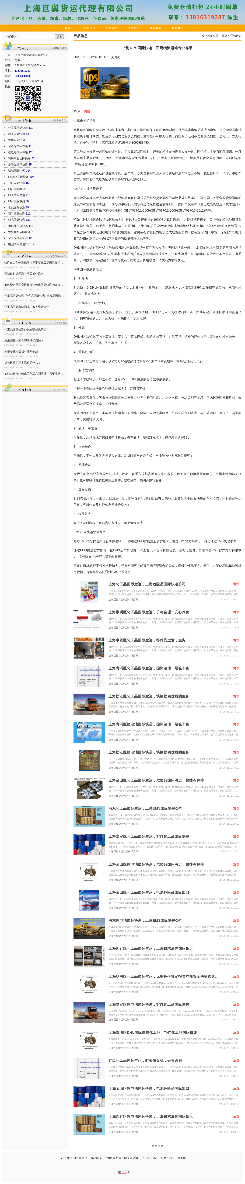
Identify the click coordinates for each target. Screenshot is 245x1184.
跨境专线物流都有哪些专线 (21, 351)
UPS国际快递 (16, 170)
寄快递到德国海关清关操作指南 (24, 273)
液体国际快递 (16, 140)
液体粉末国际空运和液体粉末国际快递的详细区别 (35, 284)
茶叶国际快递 (16, 213)
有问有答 (156, 27)
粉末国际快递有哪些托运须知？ (24, 340)
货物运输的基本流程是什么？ (22, 362)
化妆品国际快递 (18, 146)
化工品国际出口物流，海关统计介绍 (26, 306)
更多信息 (157, 1146)
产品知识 (133, 27)
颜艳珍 (181, 1158)
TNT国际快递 (16, 182)
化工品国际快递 (18, 127)
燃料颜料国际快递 (19, 231)
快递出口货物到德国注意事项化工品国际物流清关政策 (35, 262)
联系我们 (178, 27)
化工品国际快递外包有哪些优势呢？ (26, 329)
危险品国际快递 (18, 164)
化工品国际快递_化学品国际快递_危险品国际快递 (35, 295)
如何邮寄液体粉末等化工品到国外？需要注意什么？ (35, 373)
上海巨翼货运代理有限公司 (123, 599)
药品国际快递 (16, 219)
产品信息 (89, 27)
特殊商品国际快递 (19, 158)
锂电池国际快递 (18, 152)
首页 (67, 27)
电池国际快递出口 (19, 244)
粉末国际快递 (16, 133)
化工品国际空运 (18, 238)
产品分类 (111, 27)
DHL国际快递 (16, 195)
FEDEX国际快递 (18, 176)
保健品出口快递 (18, 225)
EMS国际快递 (17, 189)
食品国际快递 (16, 207)
